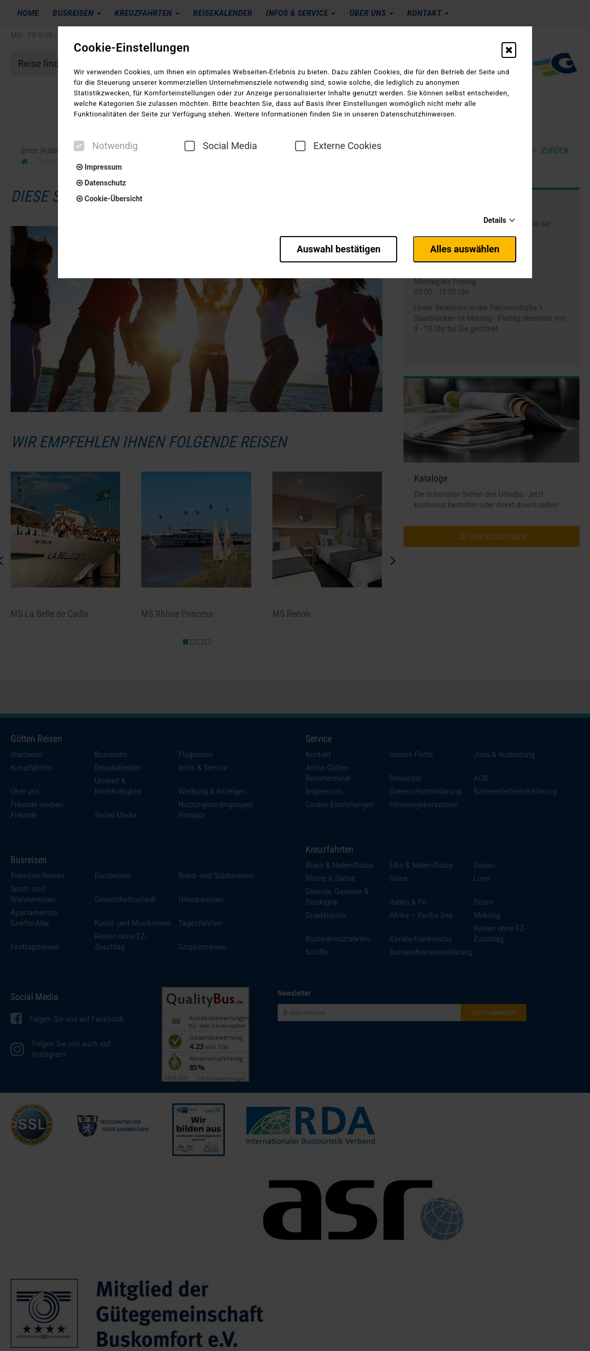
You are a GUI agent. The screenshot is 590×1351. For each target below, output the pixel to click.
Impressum (99, 167)
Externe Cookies (338, 146)
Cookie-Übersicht (109, 198)
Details (495, 220)
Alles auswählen (464, 248)
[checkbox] (79, 146)
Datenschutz (101, 183)
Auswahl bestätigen (338, 248)
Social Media (220, 146)
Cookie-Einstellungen (132, 48)
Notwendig (106, 146)
